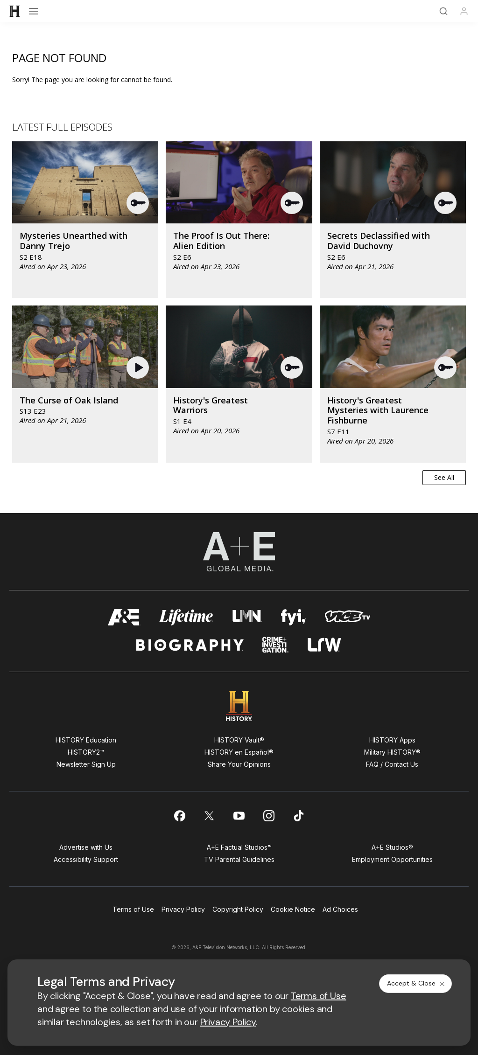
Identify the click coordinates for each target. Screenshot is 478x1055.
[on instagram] (268, 815)
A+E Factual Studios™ (239, 847)
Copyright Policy (237, 909)
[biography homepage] (190, 645)
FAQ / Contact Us (392, 764)
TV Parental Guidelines (239, 859)
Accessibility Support (86, 859)
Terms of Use (133, 909)
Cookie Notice (293, 909)
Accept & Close (416, 983)
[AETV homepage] (124, 617)
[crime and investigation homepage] (275, 645)
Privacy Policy (183, 909)
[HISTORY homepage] (239, 706)
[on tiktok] (298, 815)
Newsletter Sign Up (86, 764)
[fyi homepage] (293, 617)
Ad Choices (340, 909)
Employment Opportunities (392, 859)
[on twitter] (209, 815)
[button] (138, 203)
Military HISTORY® (392, 752)
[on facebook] (179, 815)
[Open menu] (33, 11)
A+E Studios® (392, 847)
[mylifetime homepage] (186, 617)
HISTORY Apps (392, 740)
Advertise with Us (85, 847)
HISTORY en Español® (239, 752)
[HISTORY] (15, 11)
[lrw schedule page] (325, 645)
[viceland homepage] (347, 617)
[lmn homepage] (247, 617)
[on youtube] (239, 815)
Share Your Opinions (239, 764)
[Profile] (464, 11)
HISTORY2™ (86, 752)
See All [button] (444, 477)
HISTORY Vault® (239, 740)
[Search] (443, 11)
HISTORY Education (86, 740)
